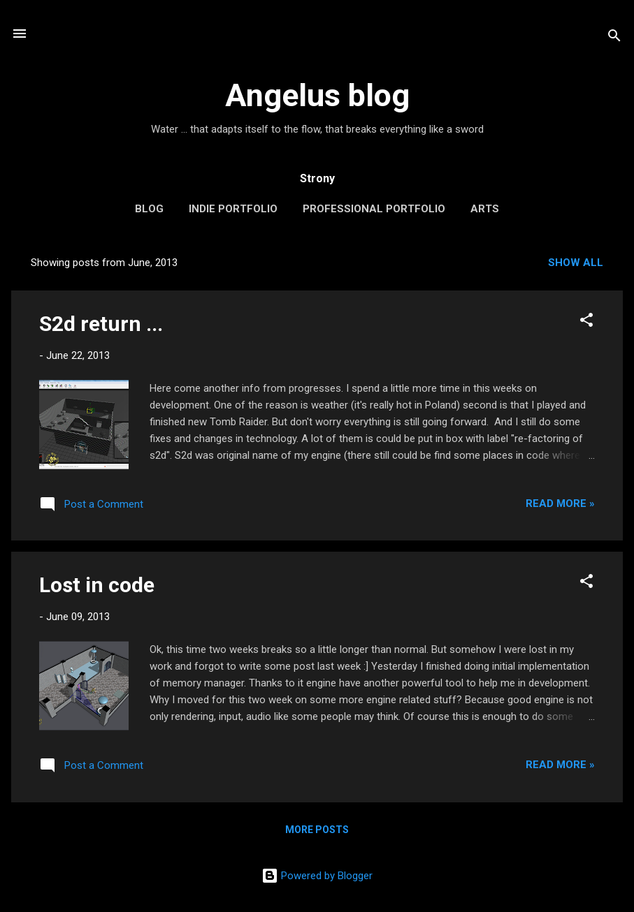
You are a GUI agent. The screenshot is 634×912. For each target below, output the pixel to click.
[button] (586, 322)
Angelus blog (317, 95)
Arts (484, 209)
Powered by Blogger (317, 875)
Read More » (560, 503)
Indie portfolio (233, 209)
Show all (575, 262)
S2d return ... (101, 323)
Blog (149, 209)
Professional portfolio (374, 209)
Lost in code (96, 585)
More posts (317, 829)
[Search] (614, 38)
